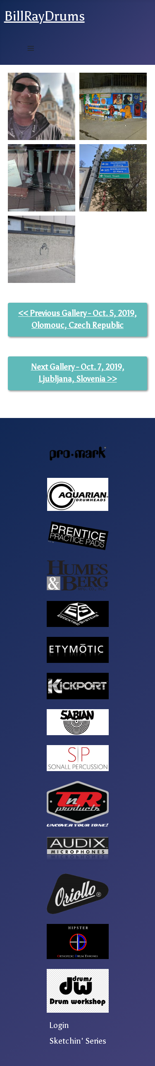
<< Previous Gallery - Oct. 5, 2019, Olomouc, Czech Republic (77, 319)
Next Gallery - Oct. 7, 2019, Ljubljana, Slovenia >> (77, 373)
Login (59, 1025)
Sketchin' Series (77, 1041)
